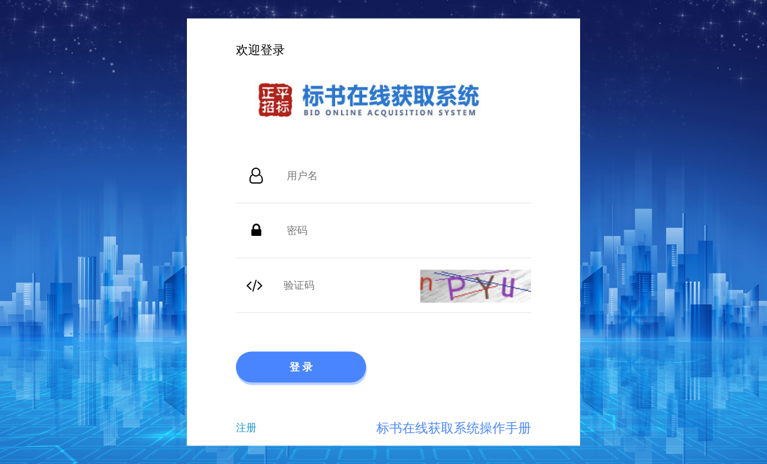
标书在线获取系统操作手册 (453, 427)
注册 (246, 426)
